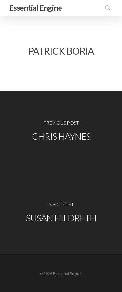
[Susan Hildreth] (61, 213)
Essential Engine (35, 7)
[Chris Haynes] (61, 131)
